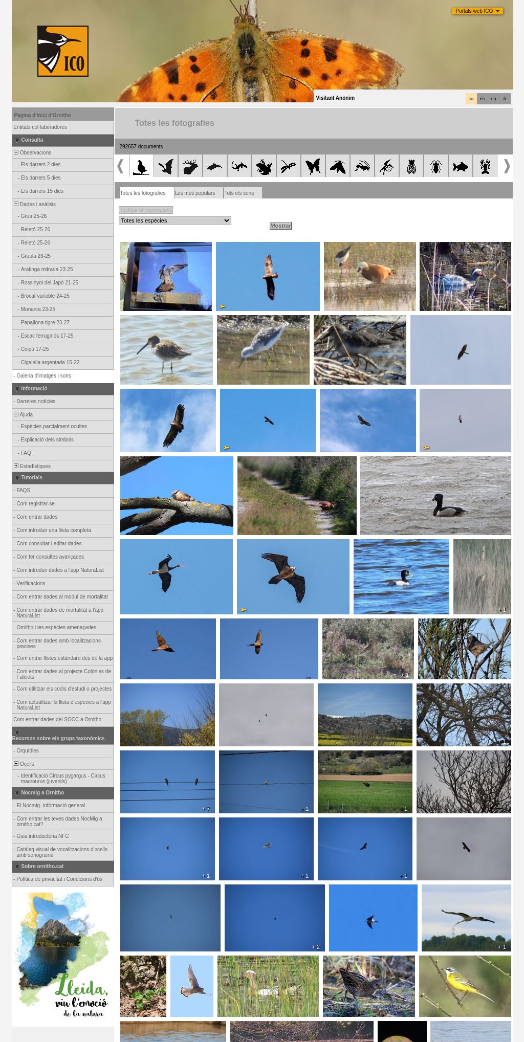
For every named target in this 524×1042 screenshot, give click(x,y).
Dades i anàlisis (34, 204)
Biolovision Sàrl (232, 1034)
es (482, 98)
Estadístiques (32, 466)
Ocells (23, 764)
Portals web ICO (474, 11)
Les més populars (194, 193)
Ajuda (23, 414)
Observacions (32, 153)
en (493, 98)
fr (505, 98)
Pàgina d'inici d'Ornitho (42, 115)
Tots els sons (239, 193)
